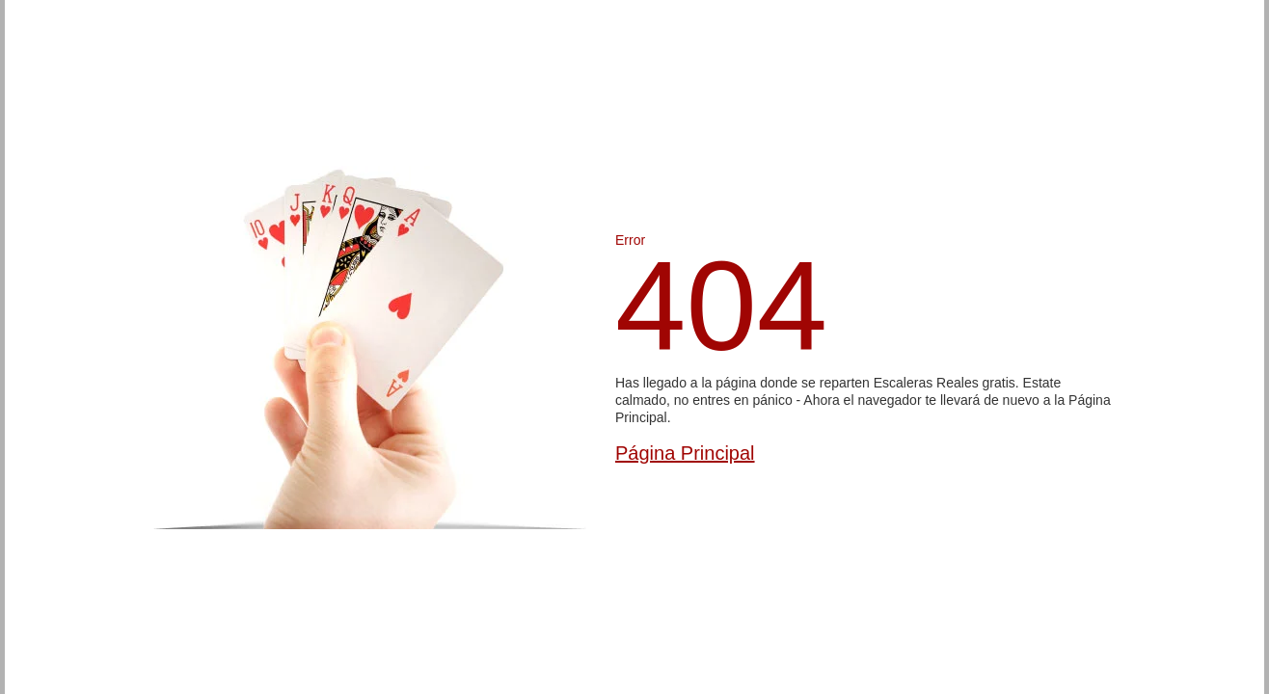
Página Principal (685, 453)
